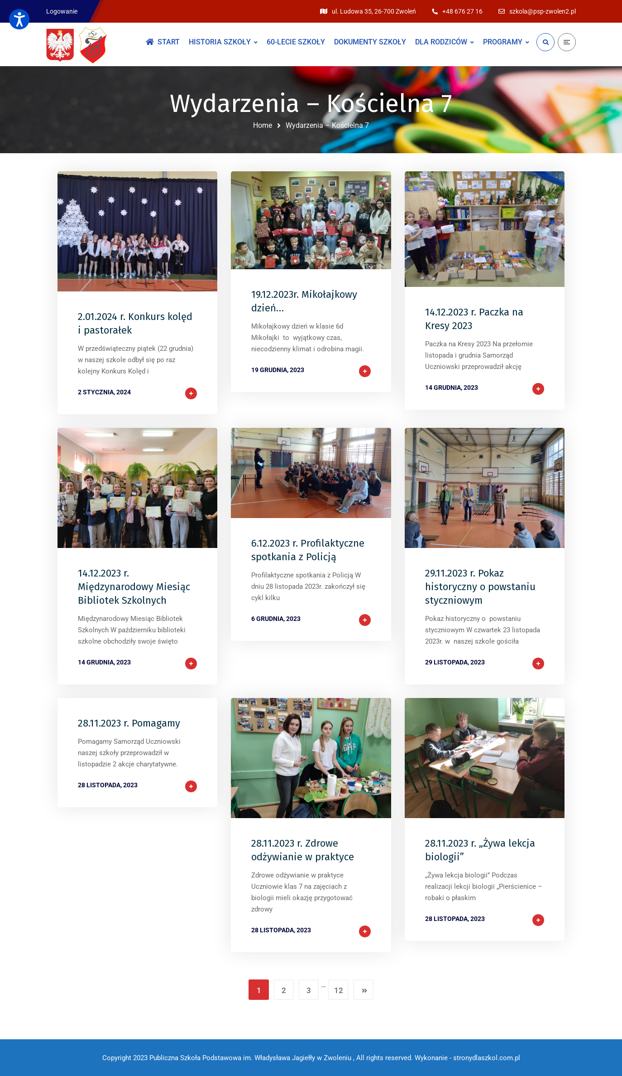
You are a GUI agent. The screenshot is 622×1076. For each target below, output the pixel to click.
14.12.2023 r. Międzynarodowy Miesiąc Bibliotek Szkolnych (134, 586)
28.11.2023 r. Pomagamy (129, 723)
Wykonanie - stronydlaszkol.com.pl (467, 1058)
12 (338, 990)
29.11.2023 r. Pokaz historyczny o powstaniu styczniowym (480, 586)
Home (262, 125)
